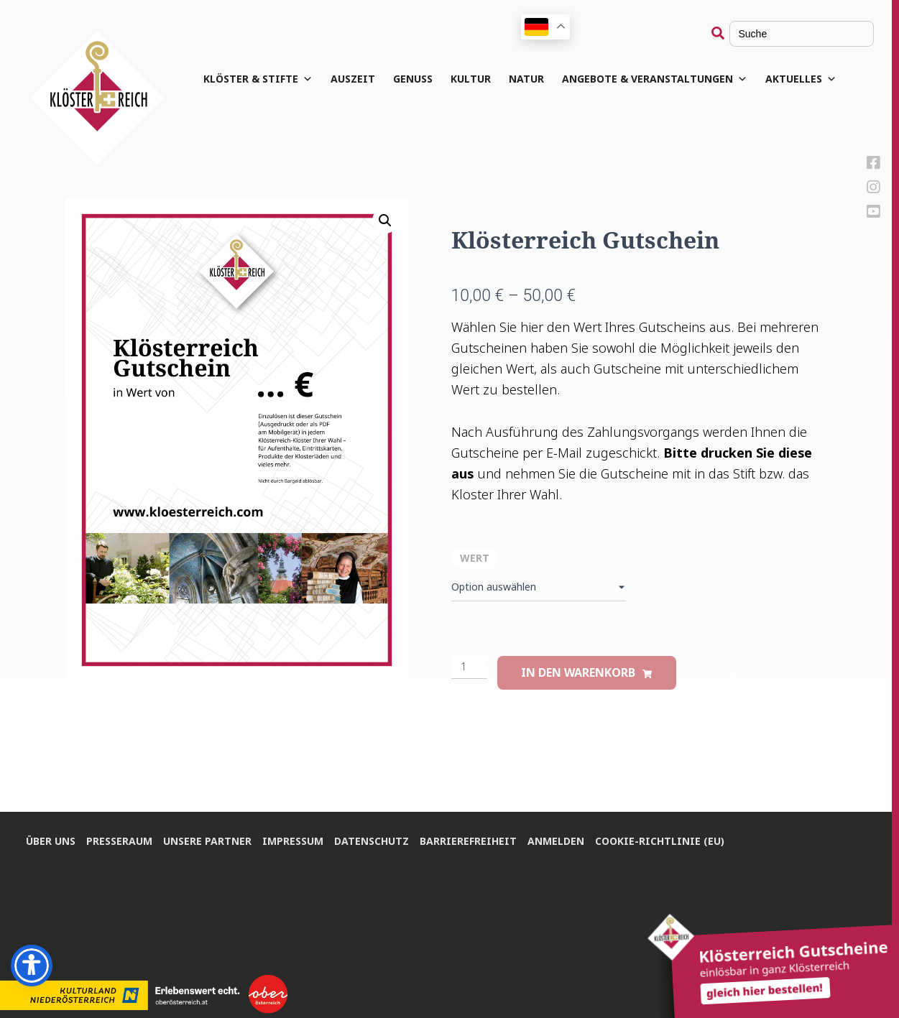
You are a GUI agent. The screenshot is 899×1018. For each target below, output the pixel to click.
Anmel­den (555, 841)
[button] (385, 220)
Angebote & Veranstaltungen (654, 79)
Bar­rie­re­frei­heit (468, 841)
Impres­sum (292, 841)
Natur (526, 78)
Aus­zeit (353, 78)
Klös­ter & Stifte (258, 79)
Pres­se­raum (119, 841)
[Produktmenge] (469, 667)
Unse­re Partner (207, 841)
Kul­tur (471, 78)
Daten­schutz (371, 841)
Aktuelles (800, 79)
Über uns (50, 841)
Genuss (413, 78)
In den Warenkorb (578, 672)
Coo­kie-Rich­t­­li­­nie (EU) (659, 841)
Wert (474, 558)
